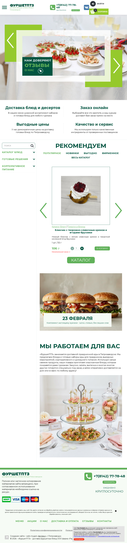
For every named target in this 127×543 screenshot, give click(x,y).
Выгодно (90, 153)
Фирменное (110, 153)
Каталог (81, 260)
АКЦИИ (31, 521)
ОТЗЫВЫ (88, 521)
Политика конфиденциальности (46, 530)
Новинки (72, 153)
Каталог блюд (59, 227)
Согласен (79, 539)
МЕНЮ (20, 521)
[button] (43, 210)
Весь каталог (80, 157)
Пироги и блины (76, 227)
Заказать (75, 10)
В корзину (102, 248)
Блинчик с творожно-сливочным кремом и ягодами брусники (81, 231)
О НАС (44, 521)
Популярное (52, 153)
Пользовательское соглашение (108, 536)
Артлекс (42, 536)
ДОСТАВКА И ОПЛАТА (65, 521)
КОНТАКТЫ (104, 521)
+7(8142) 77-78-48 (66, 6)
